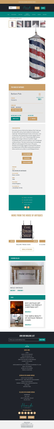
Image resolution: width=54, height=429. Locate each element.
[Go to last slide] (11, 56)
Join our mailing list (27, 356)
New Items (27, 384)
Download (32, 119)
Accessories (13, 14)
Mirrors (39, 14)
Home (27, 352)
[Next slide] (43, 56)
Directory (12, 290)
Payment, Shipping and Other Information (27, 383)
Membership (27, 394)
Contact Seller (15, 118)
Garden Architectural (27, 14)
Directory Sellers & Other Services (27, 359)
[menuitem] (12, 24)
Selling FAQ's (27, 399)
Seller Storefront (27, 154)
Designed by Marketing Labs (27, 425)
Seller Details (27, 158)
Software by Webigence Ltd (27, 426)
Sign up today (42, 339)
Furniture (20, 14)
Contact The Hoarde (27, 361)
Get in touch (31, 417)
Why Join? (27, 396)
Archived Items (27, 386)
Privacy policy (27, 422)
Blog (27, 363)
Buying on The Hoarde (27, 368)
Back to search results (16, 18)
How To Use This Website (27, 378)
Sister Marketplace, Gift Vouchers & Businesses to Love (27, 364)
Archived (44, 14)
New (8, 14)
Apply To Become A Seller (27, 398)
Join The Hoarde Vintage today (27, 1)
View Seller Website (27, 162)
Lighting (34, 14)
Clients (43, 8)
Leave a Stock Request (27, 354)
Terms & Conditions (27, 370)
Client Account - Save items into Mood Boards (27, 379)
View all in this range (27, 249)
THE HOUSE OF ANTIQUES (19, 170)
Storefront (20, 290)
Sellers (37, 8)
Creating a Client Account (27, 357)
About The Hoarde (27, 366)
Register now (23, 417)
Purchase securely (16, 110)
